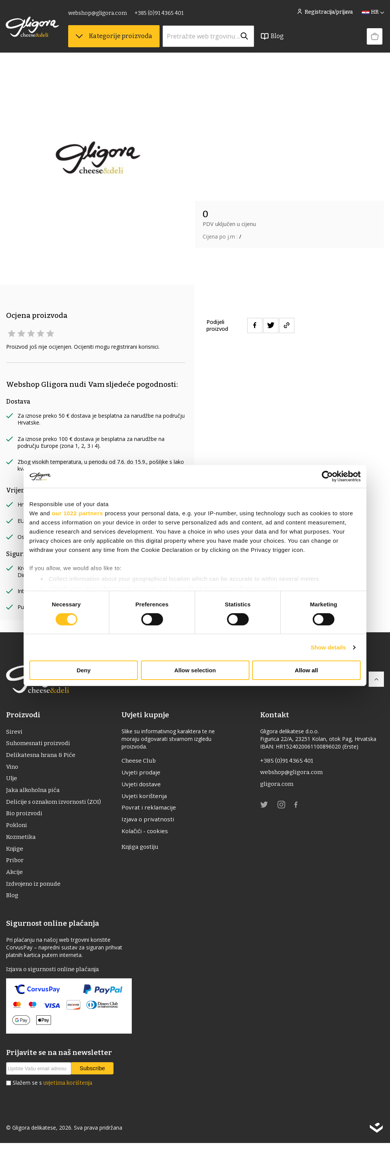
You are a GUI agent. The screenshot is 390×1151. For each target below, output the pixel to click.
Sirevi (14, 732)
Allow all (306, 670)
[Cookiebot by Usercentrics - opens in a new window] (327, 476)
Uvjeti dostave (143, 785)
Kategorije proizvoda (114, 38)
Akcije (15, 878)
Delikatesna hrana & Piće (41, 756)
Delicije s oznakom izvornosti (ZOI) (55, 805)
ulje (12, 780)
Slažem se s (52, 1090)
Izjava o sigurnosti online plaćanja (55, 977)
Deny (84, 670)
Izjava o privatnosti (150, 822)
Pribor (15, 866)
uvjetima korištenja (67, 1091)
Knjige (15, 854)
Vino (12, 768)
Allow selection (195, 670)
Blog (272, 38)
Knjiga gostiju (143, 850)
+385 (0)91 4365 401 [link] (159, 14)
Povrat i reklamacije (151, 810)
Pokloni (16, 829)
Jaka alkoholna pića (33, 793)
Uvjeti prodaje (143, 773)
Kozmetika (21, 841)
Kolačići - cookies (147, 834)
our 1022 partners (77, 513)
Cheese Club (140, 761)
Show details (328, 647)
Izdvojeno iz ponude (34, 890)
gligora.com (277, 785)
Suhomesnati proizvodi (39, 744)
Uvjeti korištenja (146, 798)
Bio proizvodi (24, 817)
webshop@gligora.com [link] (98, 14)
